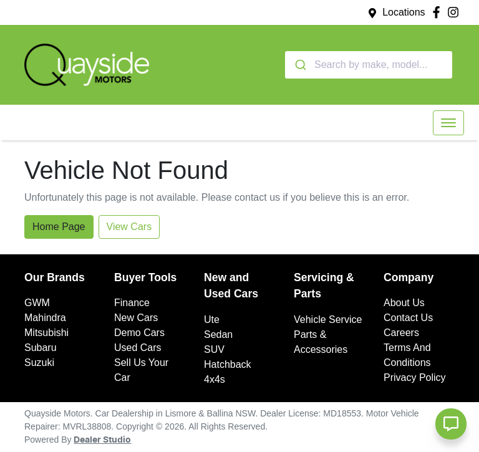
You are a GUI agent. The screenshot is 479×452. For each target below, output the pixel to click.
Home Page (58, 226)
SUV (214, 349)
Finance (132, 302)
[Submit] (299, 65)
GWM (37, 302)
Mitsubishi (46, 332)
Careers (401, 332)
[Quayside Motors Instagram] (455, 12)
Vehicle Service (328, 319)
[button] (448, 122)
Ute (212, 319)
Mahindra (45, 317)
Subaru (40, 347)
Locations (403, 12)
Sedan (218, 334)
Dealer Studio (102, 440)
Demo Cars (139, 332)
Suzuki (39, 362)
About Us (404, 302)
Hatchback (227, 364)
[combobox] (368, 65)
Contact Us (408, 317)
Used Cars (138, 347)
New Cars (136, 317)
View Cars (129, 226)
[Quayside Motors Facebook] (438, 12)
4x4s (214, 379)
